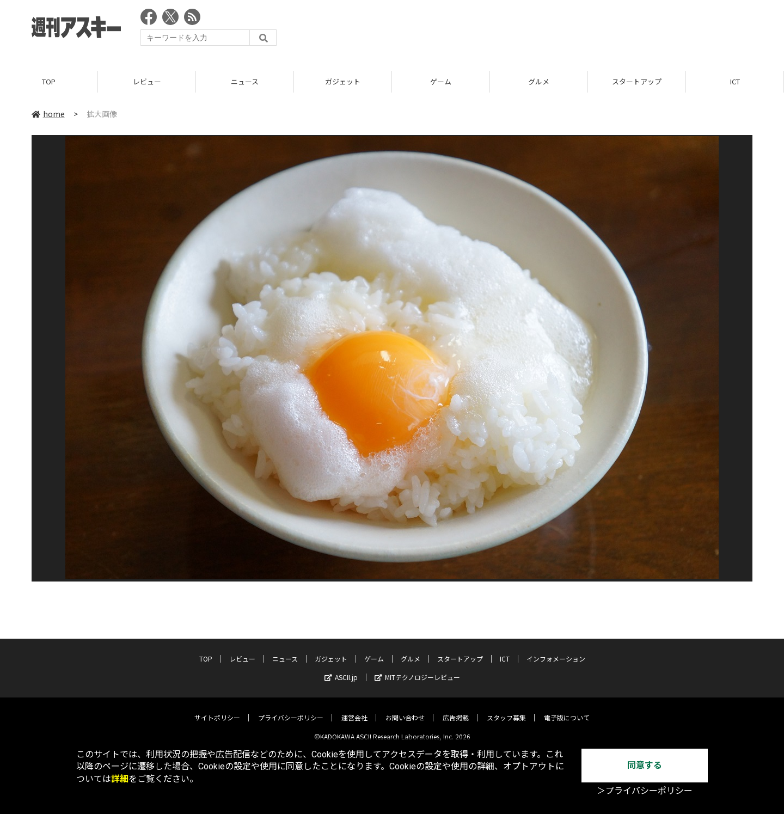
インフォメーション (555, 650)
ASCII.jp (341, 669)
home (48, 113)
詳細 (119, 779)
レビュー (147, 81)
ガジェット (342, 81)
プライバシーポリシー (290, 709)
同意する (644, 765)
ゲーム (440, 81)
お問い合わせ (405, 709)
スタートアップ (636, 81)
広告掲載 (456, 709)
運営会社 (354, 709)
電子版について (567, 709)
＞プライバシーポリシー (645, 791)
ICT (735, 81)
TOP (49, 81)
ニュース (245, 81)
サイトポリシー (217, 709)
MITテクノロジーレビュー (417, 669)
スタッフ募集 (506, 709)
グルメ (538, 81)
